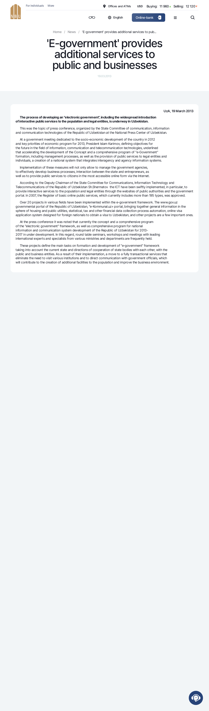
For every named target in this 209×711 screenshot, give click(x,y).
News (72, 32)
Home (57, 32)
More (51, 5)
